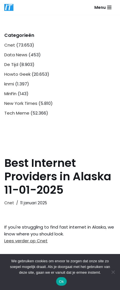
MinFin (10, 94)
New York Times (20, 103)
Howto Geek (17, 74)
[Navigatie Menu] (103, 7)
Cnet (9, 45)
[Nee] (113, 272)
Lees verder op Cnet (26, 241)
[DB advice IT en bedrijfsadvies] (8, 7)
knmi (9, 84)
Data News (15, 55)
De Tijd (11, 64)
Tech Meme (16, 113)
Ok (61, 281)
